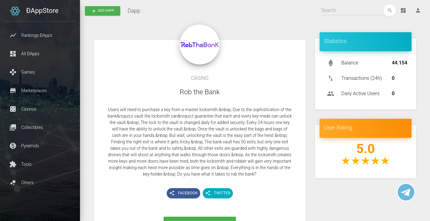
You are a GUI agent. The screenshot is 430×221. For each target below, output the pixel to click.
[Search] (352, 10)
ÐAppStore (42, 10)
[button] (40, 35)
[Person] (418, 10)
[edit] (390, 10)
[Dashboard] (403, 10)
